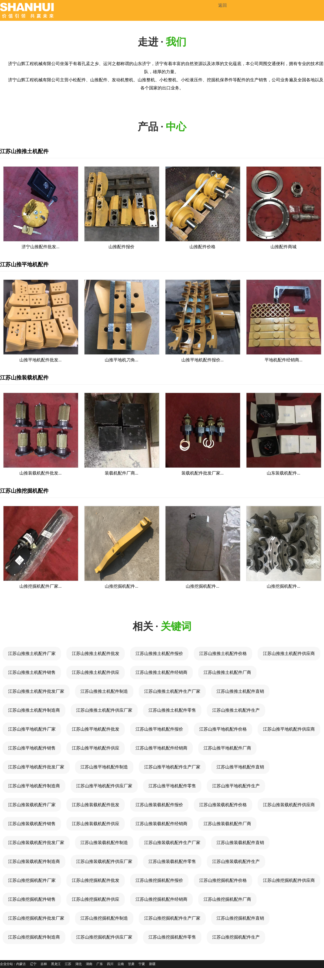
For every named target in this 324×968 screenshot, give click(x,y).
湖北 (78, 964)
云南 (120, 964)
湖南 (89, 964)
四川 (110, 964)
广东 (99, 964)
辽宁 (33, 964)
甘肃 (131, 964)
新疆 (152, 964)
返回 (222, 5)
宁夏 (142, 964)
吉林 (43, 964)
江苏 (68, 964)
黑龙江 (56, 964)
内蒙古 (21, 964)
